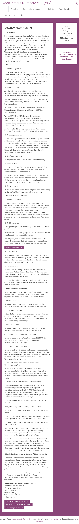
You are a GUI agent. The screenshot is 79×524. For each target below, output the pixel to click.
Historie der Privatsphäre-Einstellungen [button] (18, 504)
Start (4, 9)
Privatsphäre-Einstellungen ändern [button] (17, 501)
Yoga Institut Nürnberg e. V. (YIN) (26, 3)
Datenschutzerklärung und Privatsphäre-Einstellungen (67, 56)
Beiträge (51, 9)
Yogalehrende (64, 9)
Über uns (23, 15)
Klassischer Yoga (8, 15)
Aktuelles (14, 9)
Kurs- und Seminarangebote (33, 9)
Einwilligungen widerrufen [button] (14, 247)
